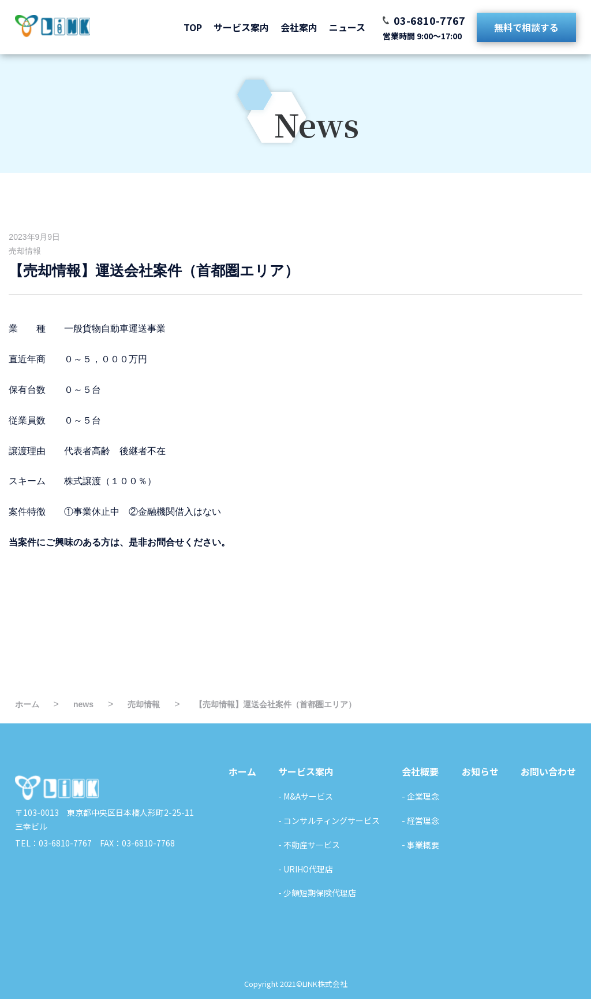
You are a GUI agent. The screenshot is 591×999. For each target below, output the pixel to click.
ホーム (242, 771)
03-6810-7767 (429, 20)
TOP (193, 27)
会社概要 (420, 771)
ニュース (347, 27)
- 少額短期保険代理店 (317, 892)
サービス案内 (241, 27)
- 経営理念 (420, 820)
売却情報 (25, 250)
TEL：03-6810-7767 (53, 843)
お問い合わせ (548, 771)
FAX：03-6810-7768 (133, 843)
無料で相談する (526, 27)
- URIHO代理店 (305, 869)
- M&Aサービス (305, 796)
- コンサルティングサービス (329, 820)
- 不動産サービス (309, 845)
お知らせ (480, 771)
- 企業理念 (420, 796)
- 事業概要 (420, 845)
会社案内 (298, 27)
